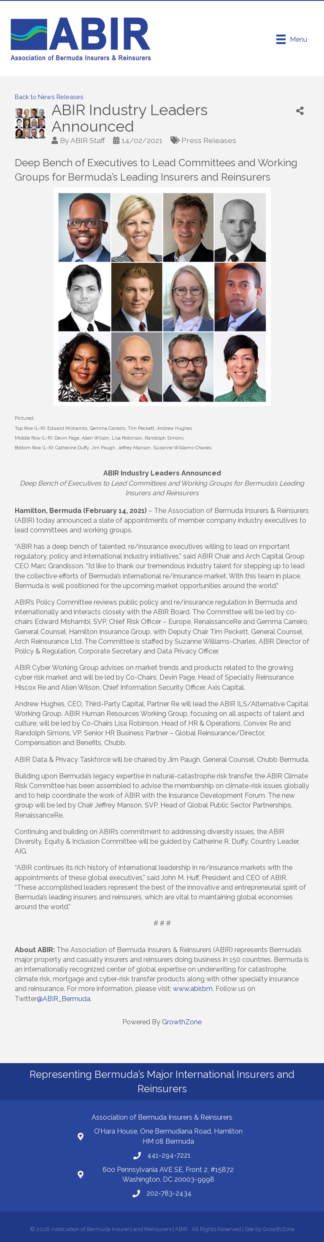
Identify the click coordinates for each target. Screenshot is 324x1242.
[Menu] (292, 39)
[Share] (300, 111)
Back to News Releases (49, 96)
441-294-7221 (169, 1155)
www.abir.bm (193, 989)
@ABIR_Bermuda (63, 999)
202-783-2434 (169, 1193)
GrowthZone (182, 1022)
